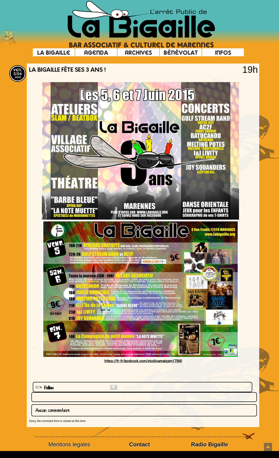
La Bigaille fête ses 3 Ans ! (67, 70)
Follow (44, 388)
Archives (138, 52)
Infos (223, 52)
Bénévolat (181, 52)
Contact (139, 444)
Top (268, 447)
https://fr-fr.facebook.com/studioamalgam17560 (143, 361)
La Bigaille (53, 52)
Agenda (96, 52)
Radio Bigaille (209, 444)
